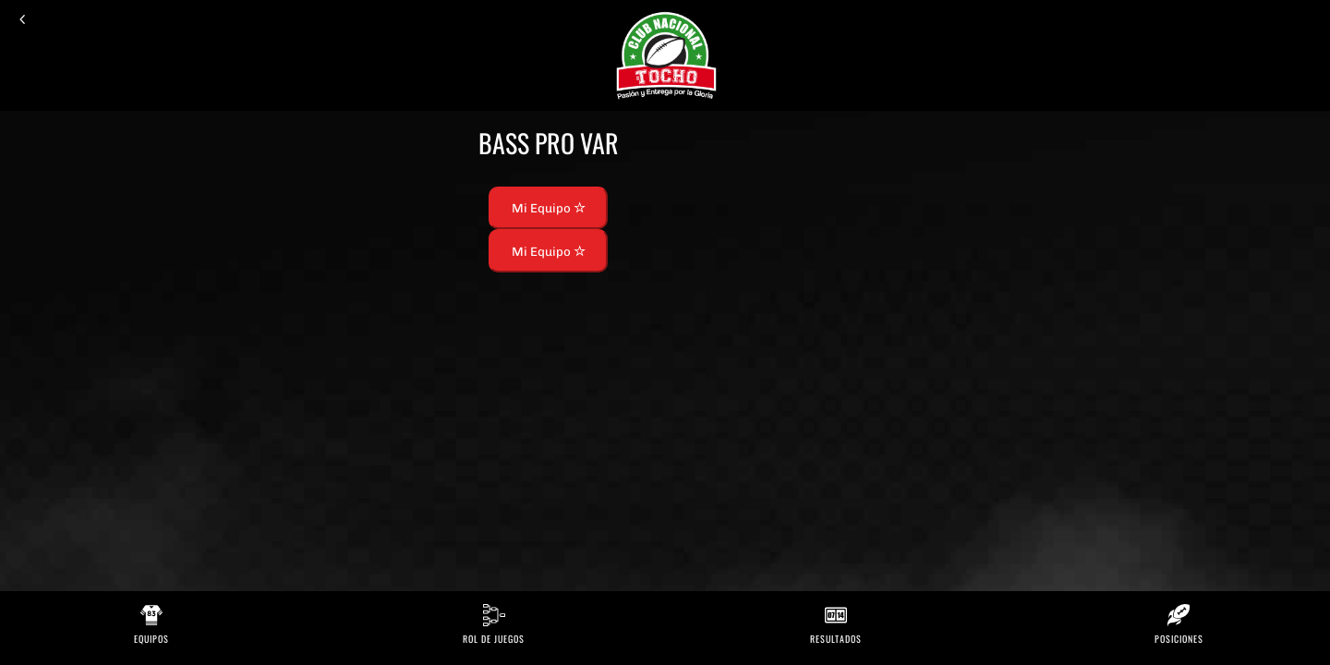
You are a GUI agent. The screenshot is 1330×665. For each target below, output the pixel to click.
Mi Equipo (549, 207)
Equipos (151, 639)
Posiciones (1179, 639)
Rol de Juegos (494, 639)
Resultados (836, 639)
